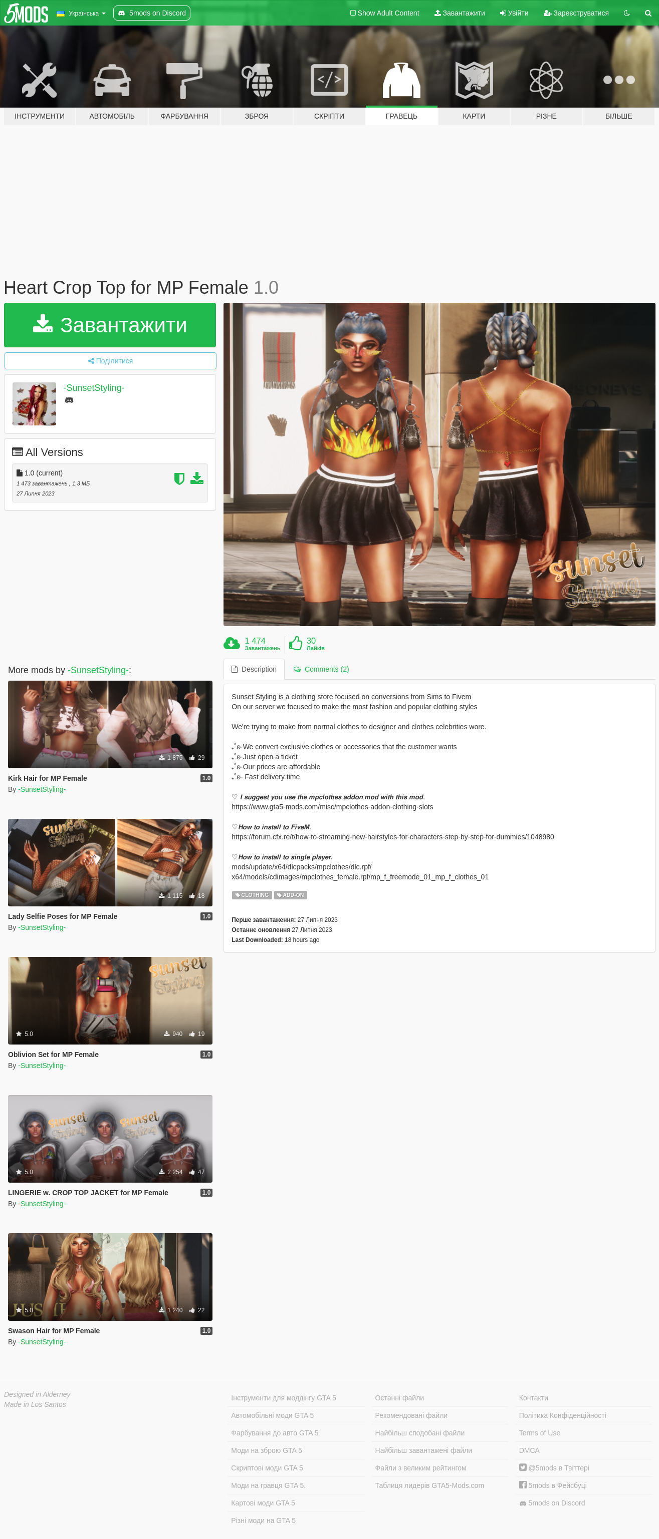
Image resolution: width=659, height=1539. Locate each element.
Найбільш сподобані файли (420, 1433)
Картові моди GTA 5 (263, 1503)
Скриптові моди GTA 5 (267, 1468)
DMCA (529, 1450)
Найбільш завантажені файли (423, 1450)
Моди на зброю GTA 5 (266, 1450)
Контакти (533, 1398)
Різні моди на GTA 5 (263, 1520)
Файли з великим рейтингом (421, 1468)
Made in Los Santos (35, 1404)
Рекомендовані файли (411, 1415)
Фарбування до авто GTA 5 (274, 1433)
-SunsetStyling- (94, 388)
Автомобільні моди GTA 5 (272, 1415)
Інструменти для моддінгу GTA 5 (283, 1398)
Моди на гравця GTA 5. (268, 1485)
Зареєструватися (576, 13)
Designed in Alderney (37, 1394)
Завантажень (263, 648)
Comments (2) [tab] (321, 669)
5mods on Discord (552, 1503)
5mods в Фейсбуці (553, 1485)
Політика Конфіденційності (562, 1415)
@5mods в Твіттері (554, 1467)
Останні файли (399, 1398)
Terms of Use (539, 1433)
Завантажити (459, 13)
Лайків (316, 648)
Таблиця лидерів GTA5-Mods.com (430, 1485)
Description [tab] (254, 669)
